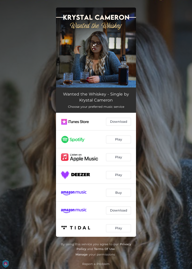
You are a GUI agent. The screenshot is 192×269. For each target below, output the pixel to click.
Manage (82, 254)
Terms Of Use (104, 249)
